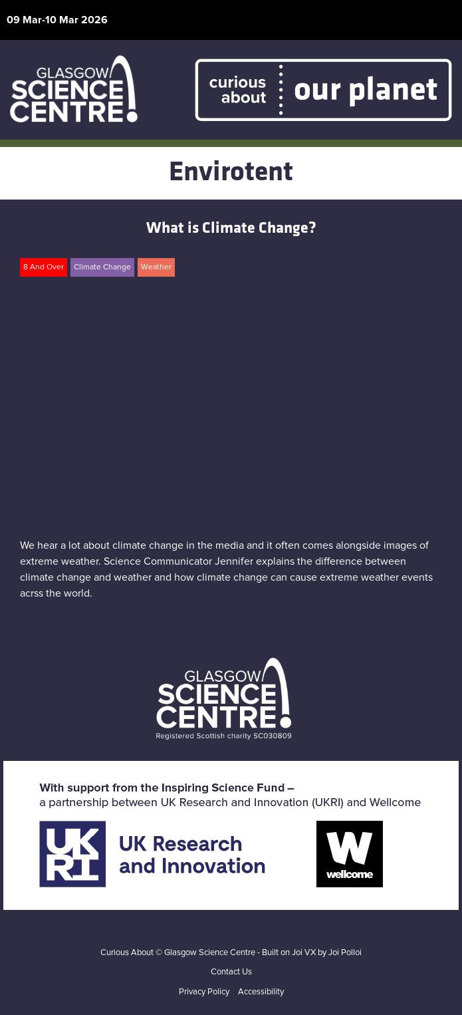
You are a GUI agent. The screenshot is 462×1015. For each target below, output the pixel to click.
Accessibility (261, 992)
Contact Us (231, 972)
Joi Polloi (345, 952)
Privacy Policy (204, 992)
